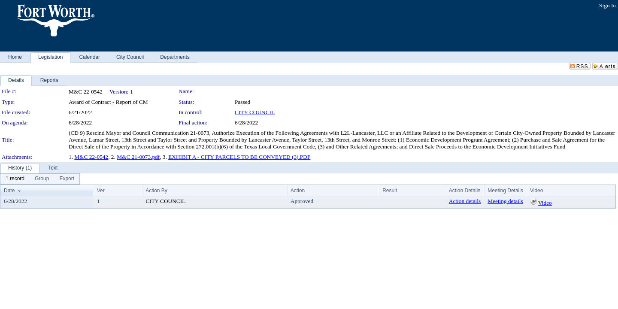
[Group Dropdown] (42, 179)
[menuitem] (15, 179)
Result (389, 191)
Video (545, 203)
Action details (465, 201)
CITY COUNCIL (255, 112)
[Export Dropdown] (66, 179)
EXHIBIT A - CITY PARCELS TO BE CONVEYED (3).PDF (239, 157)
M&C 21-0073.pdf (138, 157)
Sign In (607, 5)
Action (298, 191)
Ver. (101, 191)
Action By (156, 191)
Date (9, 191)
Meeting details (505, 201)
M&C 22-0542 (91, 157)
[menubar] (40, 179)
